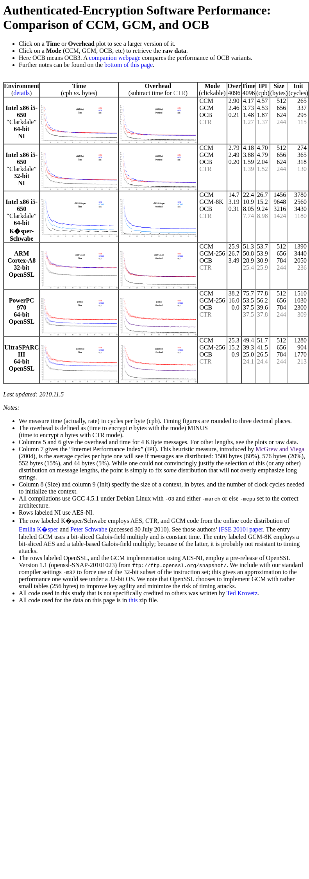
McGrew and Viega (279, 449)
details (21, 93)
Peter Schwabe (88, 529)
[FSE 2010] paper (241, 529)
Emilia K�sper (38, 529)
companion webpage (115, 57)
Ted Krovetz (242, 593)
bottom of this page (128, 64)
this (133, 600)
